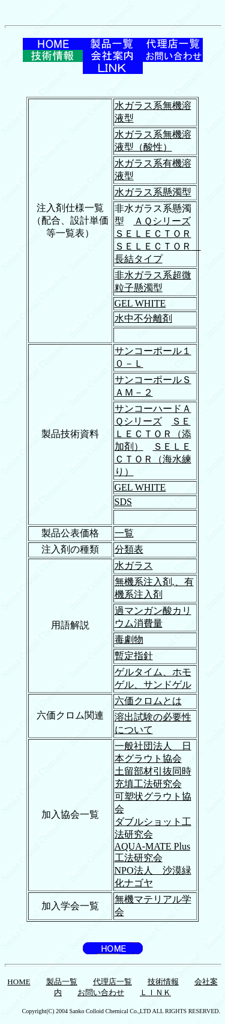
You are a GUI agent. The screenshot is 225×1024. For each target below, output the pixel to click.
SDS (123, 502)
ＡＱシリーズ (162, 221)
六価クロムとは (148, 701)
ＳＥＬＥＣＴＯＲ (153, 233)
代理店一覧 (112, 981)
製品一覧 (61, 981)
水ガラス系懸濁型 (153, 192)
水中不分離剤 (143, 318)
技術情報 (163, 981)
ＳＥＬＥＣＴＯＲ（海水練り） (153, 459)
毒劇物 (129, 639)
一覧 (124, 533)
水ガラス (134, 565)
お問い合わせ (100, 992)
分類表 (129, 549)
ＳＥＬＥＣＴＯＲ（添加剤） (153, 434)
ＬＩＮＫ (155, 992)
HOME (18, 981)
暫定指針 (134, 656)
